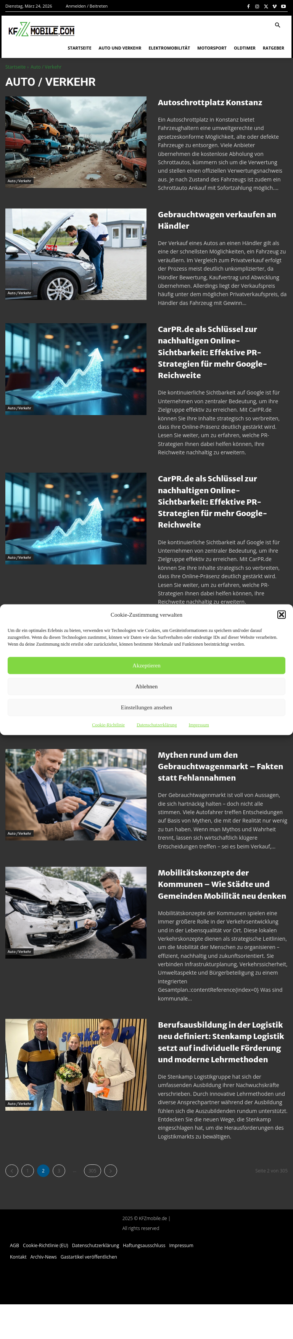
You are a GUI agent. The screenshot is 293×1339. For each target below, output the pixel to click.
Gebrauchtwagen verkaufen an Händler (222, 219)
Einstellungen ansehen (146, 707)
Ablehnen (146, 686)
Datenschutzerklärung (157, 724)
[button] (281, 614)
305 (93, 1205)
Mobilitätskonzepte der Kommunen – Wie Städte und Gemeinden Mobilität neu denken (217, 901)
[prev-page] (11, 1205)
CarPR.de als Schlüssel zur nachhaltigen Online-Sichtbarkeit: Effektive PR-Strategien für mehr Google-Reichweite (220, 352)
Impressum (198, 724)
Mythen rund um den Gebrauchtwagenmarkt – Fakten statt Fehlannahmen (221, 777)
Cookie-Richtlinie (108, 724)
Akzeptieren (146, 665)
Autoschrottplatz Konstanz (220, 102)
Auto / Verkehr (19, 173)
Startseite (15, 67)
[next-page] (110, 1205)
